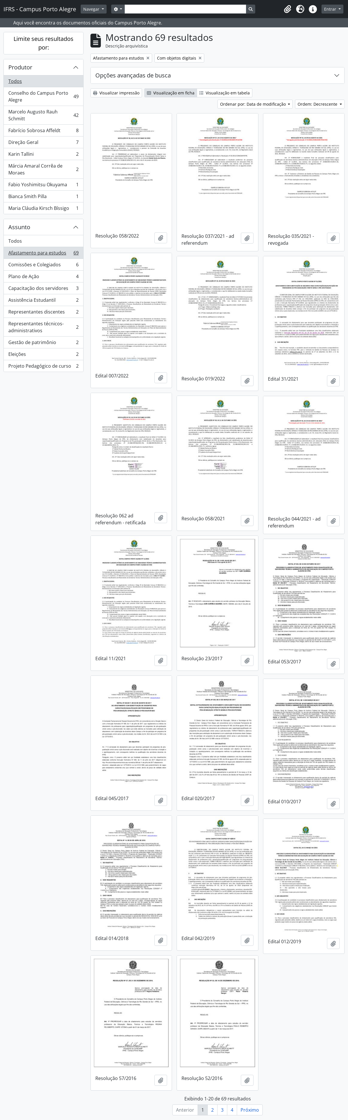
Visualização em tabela (224, 93)
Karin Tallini (43, 155)
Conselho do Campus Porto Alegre (43, 96)
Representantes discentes (43, 313)
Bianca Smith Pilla (43, 197)
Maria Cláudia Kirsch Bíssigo (43, 209)
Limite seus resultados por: (43, 43)
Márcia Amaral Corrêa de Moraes (43, 169)
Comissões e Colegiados (43, 266)
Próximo (250, 1110)
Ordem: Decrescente (318, 104)
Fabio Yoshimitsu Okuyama (43, 186)
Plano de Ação (43, 277)
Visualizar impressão (116, 93)
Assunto (19, 227)
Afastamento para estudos (43, 254)
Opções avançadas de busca (133, 75)
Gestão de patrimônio (43, 343)
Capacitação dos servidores (43, 289)
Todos (15, 81)
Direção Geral (43, 143)
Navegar (92, 9)
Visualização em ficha (170, 93)
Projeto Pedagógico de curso (43, 367)
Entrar (330, 9)
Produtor (20, 67)
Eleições (43, 355)
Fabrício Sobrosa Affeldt (43, 131)
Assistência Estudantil (43, 301)
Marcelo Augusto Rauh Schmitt (43, 115)
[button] (287, 9)
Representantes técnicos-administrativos (43, 327)
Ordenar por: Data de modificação (253, 104)
